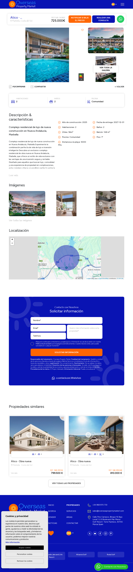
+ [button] (12, 240)
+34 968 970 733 (100, 505)
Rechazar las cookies (24, 561)
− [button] (12, 243)
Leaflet (88, 278)
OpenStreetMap (104, 278)
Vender (52, 517)
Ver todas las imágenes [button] (20, 220)
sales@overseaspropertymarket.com (108, 511)
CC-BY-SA (120, 278)
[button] (38, 87)
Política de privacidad (43, 344)
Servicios (71, 511)
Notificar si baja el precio (80, 19)
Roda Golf (111, 555)
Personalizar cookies (24, 554)
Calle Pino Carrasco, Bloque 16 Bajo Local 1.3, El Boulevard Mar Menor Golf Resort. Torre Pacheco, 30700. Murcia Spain (108, 520)
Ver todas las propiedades (66, 483)
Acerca (52, 511)
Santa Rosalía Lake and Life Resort (51, 556)
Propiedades (73, 505)
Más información (13, 542)
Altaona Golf (81, 555)
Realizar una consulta (103, 19)
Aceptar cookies (25, 548)
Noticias (52, 523)
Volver (119, 87)
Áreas (69, 517)
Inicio (51, 505)
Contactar (72, 523)
